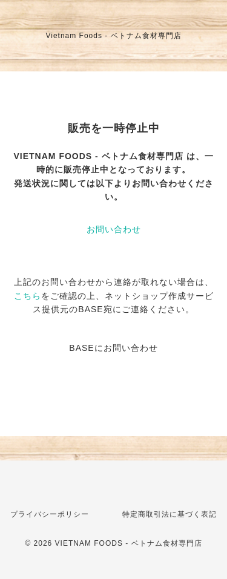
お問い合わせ (114, 229)
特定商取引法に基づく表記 (169, 514)
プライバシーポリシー (49, 514)
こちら (27, 296)
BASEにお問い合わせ (113, 348)
